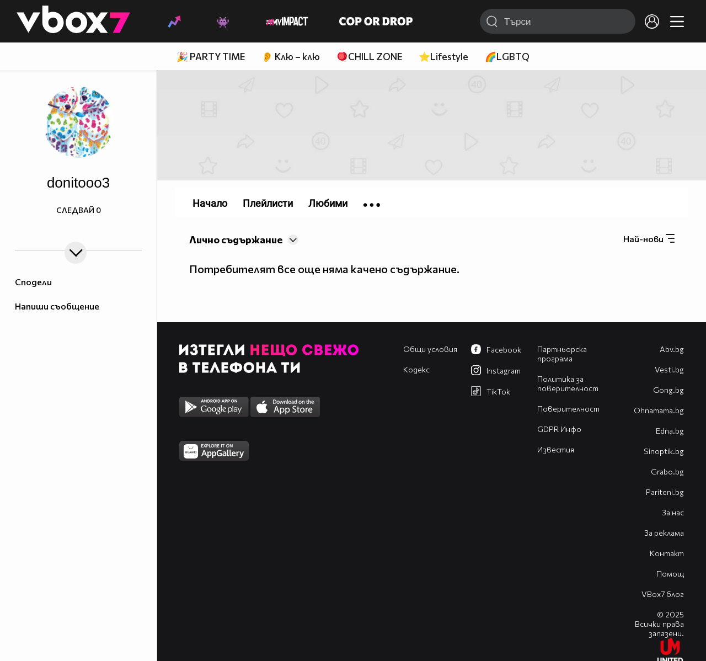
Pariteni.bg (665, 492)
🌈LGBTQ (507, 56)
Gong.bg (668, 390)
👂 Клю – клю (290, 56)
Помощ (670, 573)
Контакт (667, 553)
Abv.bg (672, 349)
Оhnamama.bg (659, 410)
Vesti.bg (669, 369)
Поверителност (568, 408)
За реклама (664, 532)
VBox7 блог (662, 594)
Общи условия (430, 349)
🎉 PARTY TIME (210, 56)
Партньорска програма (562, 353)
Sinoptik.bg (664, 451)
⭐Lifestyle (443, 56)
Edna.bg (670, 430)
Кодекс (416, 369)
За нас (673, 512)
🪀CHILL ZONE (369, 56)
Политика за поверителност (567, 383)
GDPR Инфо (559, 429)
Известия (555, 449)
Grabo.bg (667, 471)
